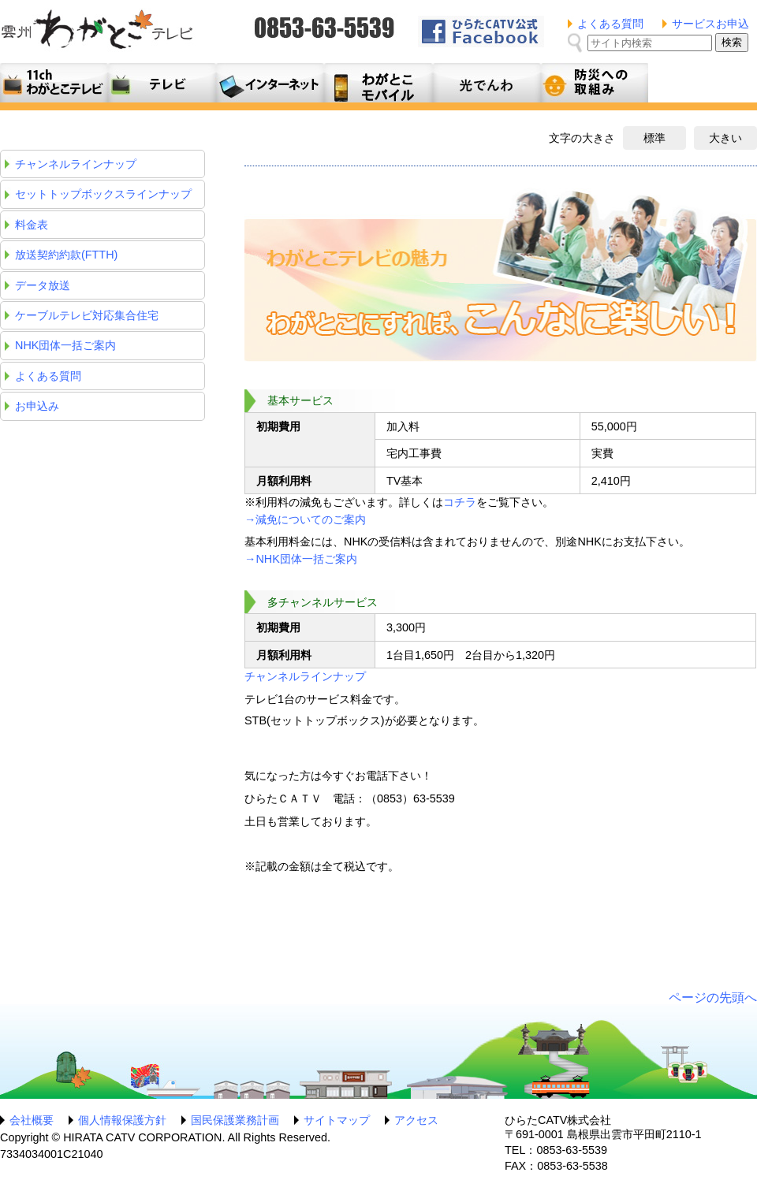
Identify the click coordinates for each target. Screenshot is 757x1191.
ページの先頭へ (713, 997)
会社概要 (31, 1120)
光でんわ (486, 82)
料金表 (31, 224)
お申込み (37, 406)
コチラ (459, 502)
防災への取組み (594, 82)
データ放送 (42, 285)
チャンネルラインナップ (305, 676)
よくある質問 (610, 23)
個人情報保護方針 (122, 1120)
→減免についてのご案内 (305, 519)
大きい (725, 138)
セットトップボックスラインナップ (103, 194)
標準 (654, 138)
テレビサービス (162, 82)
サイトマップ (337, 1120)
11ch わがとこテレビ (54, 82)
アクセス (416, 1120)
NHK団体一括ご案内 (65, 345)
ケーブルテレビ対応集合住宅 (86, 315)
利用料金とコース (270, 82)
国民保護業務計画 (235, 1120)
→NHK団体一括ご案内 (300, 559)
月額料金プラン (378, 82)
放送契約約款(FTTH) (66, 254)
